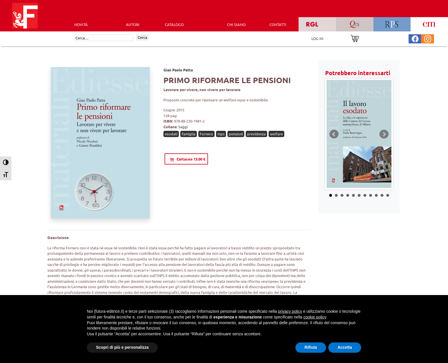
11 (387, 195)
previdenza (256, 133)
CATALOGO (174, 24)
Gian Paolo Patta (178, 69)
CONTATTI (277, 24)
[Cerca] (104, 38)
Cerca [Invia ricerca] (142, 37)
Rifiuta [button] (311, 347)
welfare (276, 133)
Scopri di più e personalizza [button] (122, 347)
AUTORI (132, 24)
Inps (221, 133)
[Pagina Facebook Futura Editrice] (415, 38)
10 (382, 195)
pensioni (236, 133)
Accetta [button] (344, 347)
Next (384, 134)
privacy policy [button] (290, 311)
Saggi (183, 126)
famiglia (188, 133)
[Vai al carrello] (355, 37)
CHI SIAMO (236, 24)
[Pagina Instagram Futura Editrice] (427, 38)
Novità (81, 24)
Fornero (206, 133)
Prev (334, 134)
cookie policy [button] (314, 317)
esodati (171, 133)
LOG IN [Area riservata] (317, 38)
